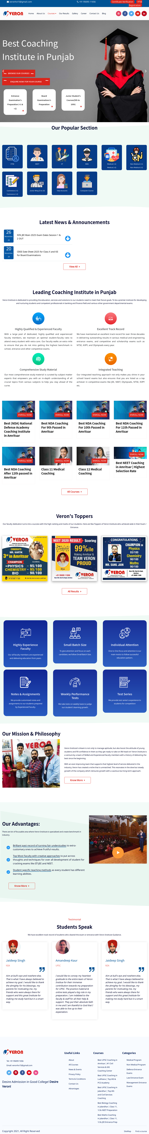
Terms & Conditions (77, 1079)
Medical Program (134, 1060)
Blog (104, 13)
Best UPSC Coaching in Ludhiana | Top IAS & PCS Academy (107, 1079)
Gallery (75, 13)
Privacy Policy (74, 1074)
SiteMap (127, 1132)
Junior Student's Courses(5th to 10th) (73, 100)
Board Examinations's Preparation (44, 100)
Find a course (141, 1132)
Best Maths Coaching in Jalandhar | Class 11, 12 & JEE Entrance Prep (107, 1119)
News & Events (75, 1069)
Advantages (74, 1088)
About (71, 1060)
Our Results (64, 13)
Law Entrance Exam (135, 1078)
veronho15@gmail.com (20, 1)
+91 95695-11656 (87, 1)
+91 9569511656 (16, 1061)
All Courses (74, 492)
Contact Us (73, 1084)
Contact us (94, 13)
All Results (74, 591)
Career (84, 13)
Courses (52, 13)
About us (41, 13)
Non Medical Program (136, 1065)
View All (74, 266)
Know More (77, 780)
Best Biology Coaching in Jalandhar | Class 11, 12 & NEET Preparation (107, 1107)
